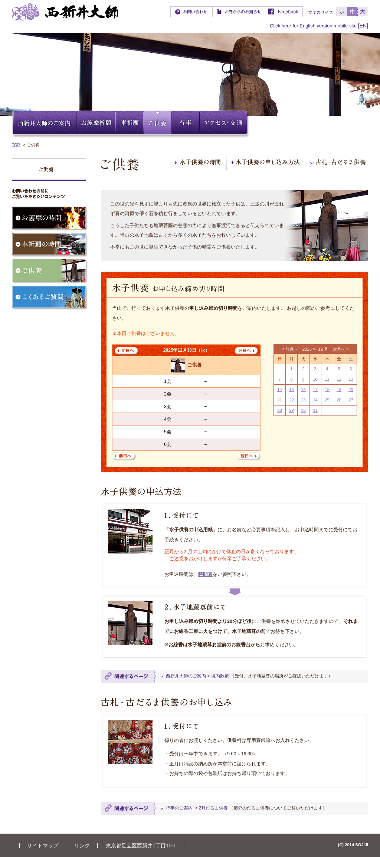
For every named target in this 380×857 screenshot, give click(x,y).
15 (291, 389)
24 (315, 400)
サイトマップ (42, 845)
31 (315, 410)
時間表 (205, 574)
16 (303, 389)
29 (291, 410)
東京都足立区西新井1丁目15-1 (141, 845)
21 (279, 400)
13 (350, 379)
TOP (16, 144)
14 (279, 389)
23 (303, 400)
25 (327, 400)
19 (339, 389)
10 (315, 379)
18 (327, 389)
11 (327, 379)
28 (279, 410)
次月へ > (341, 349)
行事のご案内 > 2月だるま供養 (197, 808)
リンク (82, 845)
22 (291, 400)
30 (303, 410)
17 (315, 389)
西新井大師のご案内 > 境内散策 (197, 676)
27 (350, 400)
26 (339, 400)
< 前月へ (290, 349)
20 (350, 389)
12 (339, 379)
